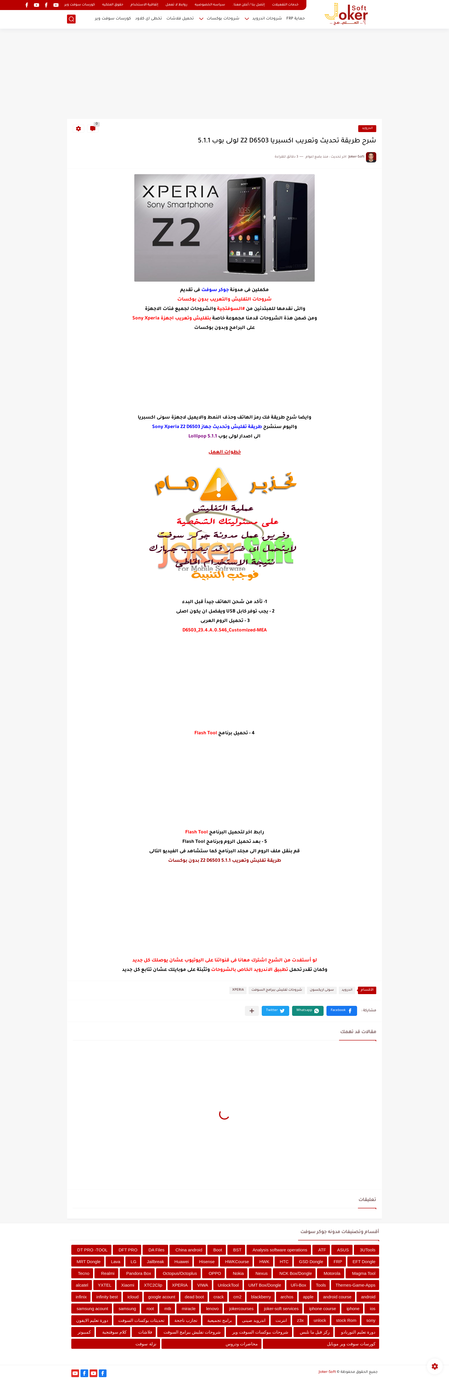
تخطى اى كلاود (148, 19)
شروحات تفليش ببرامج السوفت (276, 990)
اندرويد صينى (253, 1320)
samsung (127, 1308)
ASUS (343, 1249)
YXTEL (105, 1285)
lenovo (212, 1308)
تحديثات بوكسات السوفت (141, 1320)
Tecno (83, 1273)
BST (237, 1249)
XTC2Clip (153, 1285)
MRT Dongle (88, 1261)
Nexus (261, 1273)
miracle (189, 1308)
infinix (81, 1296)
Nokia (238, 1273)
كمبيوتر (84, 1332)
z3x (300, 1320)
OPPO (215, 1273)
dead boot (194, 1296)
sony (370, 1320)
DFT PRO (128, 1249)
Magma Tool (363, 1273)
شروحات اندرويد (267, 19)
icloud (133, 1296)
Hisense (206, 1261)
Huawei (181, 1261)
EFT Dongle (363, 1261)
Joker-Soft (327, 1372)
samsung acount (92, 1308)
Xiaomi (127, 1285)
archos (286, 1296)
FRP (338, 1261)
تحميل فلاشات (180, 19)
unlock (320, 1320)
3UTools (367, 1249)
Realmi (108, 1273)
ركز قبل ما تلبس (315, 1332)
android (368, 1296)
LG (133, 1261)
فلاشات (145, 1332)
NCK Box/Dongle (295, 1273)
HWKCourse (237, 1261)
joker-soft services (281, 1308)
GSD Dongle (311, 1261)
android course (337, 1296)
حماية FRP (295, 19)
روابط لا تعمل (176, 5)
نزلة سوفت (145, 1343)
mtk (167, 1308)
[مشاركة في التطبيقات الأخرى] (252, 1011)
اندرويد (367, 128)
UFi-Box (298, 1285)
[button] (341, 1011)
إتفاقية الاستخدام (144, 5)
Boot (217, 1249)
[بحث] (71, 19)
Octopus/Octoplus (180, 1273)
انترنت (281, 1320)
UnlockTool (228, 1285)
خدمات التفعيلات (285, 5)
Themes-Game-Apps (355, 1285)
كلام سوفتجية (114, 1332)
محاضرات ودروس (242, 1343)
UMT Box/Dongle (265, 1285)
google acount (161, 1296)
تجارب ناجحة (185, 1320)
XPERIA (238, 990)
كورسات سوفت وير (79, 5)
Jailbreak (155, 1261)
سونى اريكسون (322, 990)
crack (219, 1296)
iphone (352, 1308)
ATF (322, 1249)
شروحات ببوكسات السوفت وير (260, 1332)
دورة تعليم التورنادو (358, 1332)
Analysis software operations (280, 1249)
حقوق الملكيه (112, 5)
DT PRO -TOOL (92, 1249)
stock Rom (346, 1320)
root (150, 1308)
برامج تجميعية (219, 1320)
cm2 (237, 1296)
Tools (321, 1285)
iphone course (322, 1308)
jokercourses (241, 1308)
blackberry (261, 1296)
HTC (284, 1261)
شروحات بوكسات (223, 19)
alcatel (82, 1285)
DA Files (156, 1249)
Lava (115, 1261)
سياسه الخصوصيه (210, 5)
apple (308, 1296)
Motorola (332, 1273)
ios (372, 1308)
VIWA (202, 1285)
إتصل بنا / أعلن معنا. (249, 5)
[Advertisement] (224, 74)
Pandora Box (138, 1273)
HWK (264, 1261)
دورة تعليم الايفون (92, 1320)
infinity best (107, 1296)
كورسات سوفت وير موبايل (351, 1343)
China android (189, 1249)
